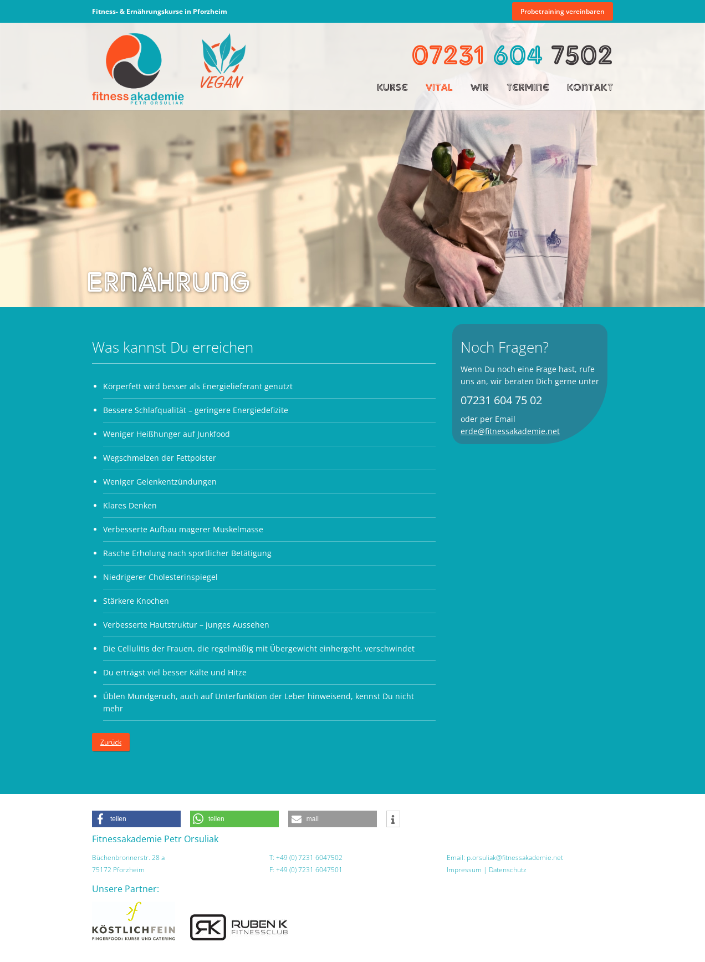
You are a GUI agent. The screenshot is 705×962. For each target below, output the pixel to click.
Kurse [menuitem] (392, 87)
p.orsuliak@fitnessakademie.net (515, 857)
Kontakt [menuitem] (590, 87)
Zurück (110, 742)
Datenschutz (508, 869)
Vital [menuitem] (439, 87)
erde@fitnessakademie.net (510, 431)
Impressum (464, 869)
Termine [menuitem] (528, 87)
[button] (136, 819)
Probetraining (562, 11)
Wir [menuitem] (480, 87)
